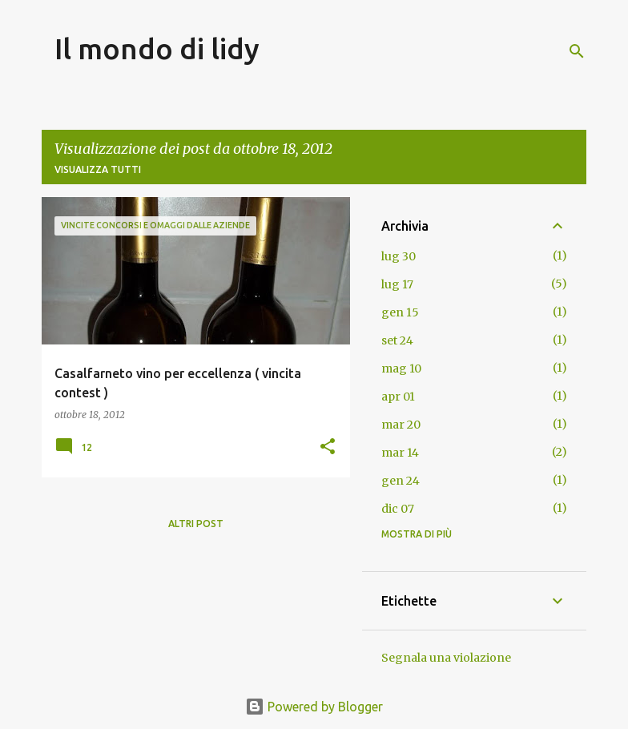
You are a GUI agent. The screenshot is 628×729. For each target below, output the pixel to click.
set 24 (397, 340)
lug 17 (397, 284)
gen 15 (400, 312)
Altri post (195, 523)
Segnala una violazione (446, 657)
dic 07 (397, 508)
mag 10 (401, 368)
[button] (327, 447)
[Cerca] (576, 51)
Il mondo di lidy (157, 48)
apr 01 (398, 396)
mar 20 (401, 424)
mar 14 (400, 452)
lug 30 (398, 256)
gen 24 (400, 480)
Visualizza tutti (97, 169)
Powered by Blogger (314, 706)
